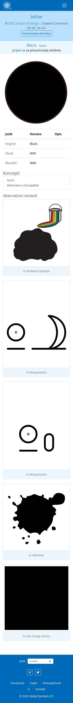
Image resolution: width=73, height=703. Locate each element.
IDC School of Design (24, 23)
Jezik (22, 661)
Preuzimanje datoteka (37, 33)
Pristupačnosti (52, 683)
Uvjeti (33, 683)
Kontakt (40, 689)
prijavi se (18, 50)
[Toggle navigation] (64, 5)
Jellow (36, 16)
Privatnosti (17, 683)
